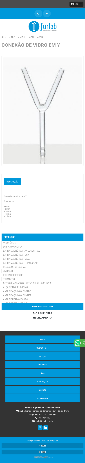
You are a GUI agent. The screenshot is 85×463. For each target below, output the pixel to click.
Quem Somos (42, 348)
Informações (42, 381)
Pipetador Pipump (13, 275)
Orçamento (42, 317)
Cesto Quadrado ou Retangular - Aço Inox (27, 283)
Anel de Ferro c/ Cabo (15, 299)
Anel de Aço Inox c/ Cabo (17, 291)
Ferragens (9, 279)
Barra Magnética (12, 247)
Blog (42, 373)
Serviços (42, 356)
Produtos (9, 237)
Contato (42, 390)
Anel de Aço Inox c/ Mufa (17, 295)
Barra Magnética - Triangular (20, 263)
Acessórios (9, 242)
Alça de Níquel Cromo (15, 287)
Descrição (12, 181)
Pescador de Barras (14, 267)
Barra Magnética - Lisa (16, 255)
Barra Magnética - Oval (16, 259)
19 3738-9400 (42, 313)
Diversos (8, 271)
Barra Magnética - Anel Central (21, 251)
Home (42, 339)
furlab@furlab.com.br (42, 421)
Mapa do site (42, 398)
